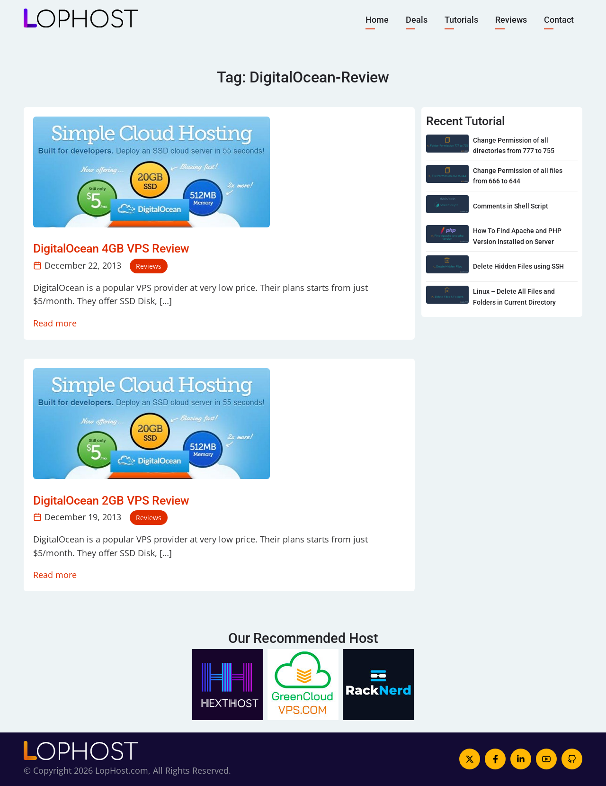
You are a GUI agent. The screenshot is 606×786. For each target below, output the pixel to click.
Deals (417, 19)
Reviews (511, 19)
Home (377, 19)
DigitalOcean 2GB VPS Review (111, 500)
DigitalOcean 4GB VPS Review (111, 248)
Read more (55, 323)
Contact (559, 19)
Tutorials (461, 19)
